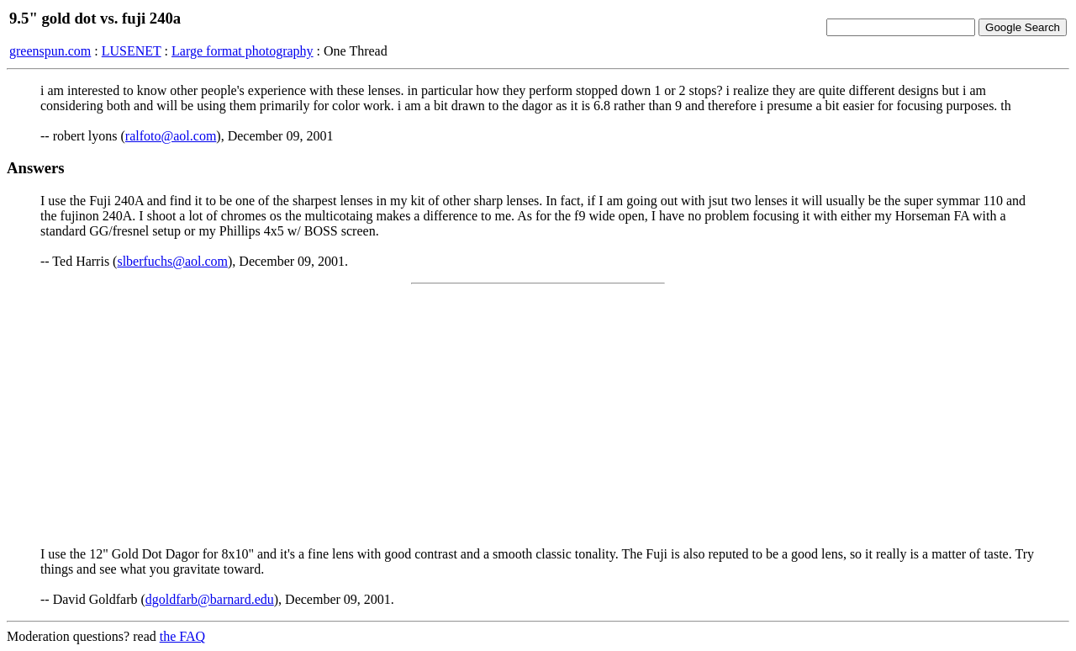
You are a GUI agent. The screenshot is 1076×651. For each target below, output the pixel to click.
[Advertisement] (538, 415)
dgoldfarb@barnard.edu (209, 599)
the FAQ (182, 636)
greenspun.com (50, 51)
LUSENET (131, 51)
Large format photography (242, 51)
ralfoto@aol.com (170, 136)
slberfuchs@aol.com (172, 261)
